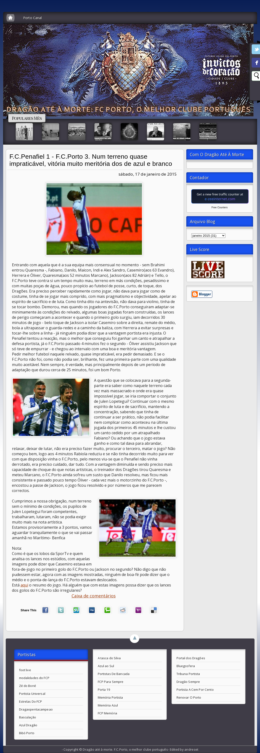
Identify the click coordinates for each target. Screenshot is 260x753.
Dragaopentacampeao (36, 709)
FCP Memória (107, 713)
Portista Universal (32, 693)
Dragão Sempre (188, 682)
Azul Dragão (28, 725)
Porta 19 (104, 689)
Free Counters (220, 207)
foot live (25, 670)
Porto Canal (32, 18)
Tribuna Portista (188, 674)
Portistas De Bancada (114, 674)
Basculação (27, 717)
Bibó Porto (26, 733)
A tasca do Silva (109, 658)
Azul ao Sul (106, 666)
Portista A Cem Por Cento (195, 689)
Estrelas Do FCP (30, 701)
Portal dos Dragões (191, 658)
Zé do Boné (27, 686)
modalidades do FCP (34, 678)
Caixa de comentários (94, 596)
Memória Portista (110, 697)
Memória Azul (108, 705)
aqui (24, 585)
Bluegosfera (186, 666)
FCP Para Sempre (111, 682)
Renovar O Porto (189, 697)
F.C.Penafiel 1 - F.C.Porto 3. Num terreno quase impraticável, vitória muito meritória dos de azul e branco (91, 160)
